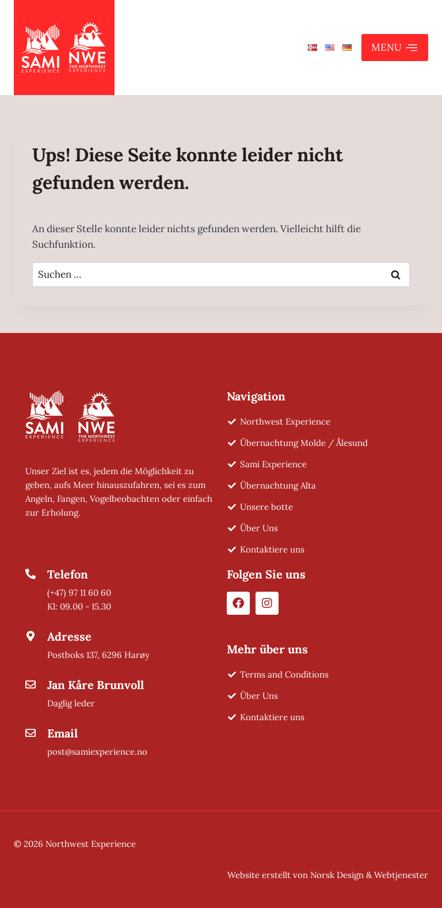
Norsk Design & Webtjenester (369, 874)
